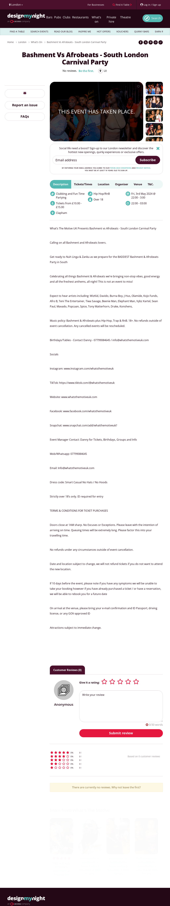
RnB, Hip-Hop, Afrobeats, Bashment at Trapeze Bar (61, 868)
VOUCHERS (122, 31)
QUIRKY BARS (141, 31)
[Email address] (94, 160)
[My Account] (150, 5)
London (22, 42)
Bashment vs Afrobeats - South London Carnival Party (76, 42)
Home (10, 42)
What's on (96, 19)
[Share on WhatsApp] (155, 42)
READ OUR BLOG (63, 31)
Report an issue (25, 105)
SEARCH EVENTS (39, 31)
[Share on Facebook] (141, 42)
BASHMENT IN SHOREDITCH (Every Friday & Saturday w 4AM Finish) (118, 866)
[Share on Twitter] (146, 42)
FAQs (25, 116)
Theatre (125, 17)
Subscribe (148, 160)
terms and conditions (120, 168)
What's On (36, 42)
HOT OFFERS (104, 31)
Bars (49, 17)
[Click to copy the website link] (160, 42)
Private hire (111, 19)
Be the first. (86, 71)
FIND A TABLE (17, 31)
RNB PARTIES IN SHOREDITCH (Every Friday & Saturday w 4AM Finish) (146, 866)
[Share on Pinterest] (150, 42)
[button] (82, 752)
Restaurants (80, 17)
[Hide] (158, 148)
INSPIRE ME (84, 31)
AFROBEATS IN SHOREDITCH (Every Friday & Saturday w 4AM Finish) (90, 866)
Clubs (67, 17)
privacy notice (143, 168)
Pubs (57, 17)
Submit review (121, 733)
